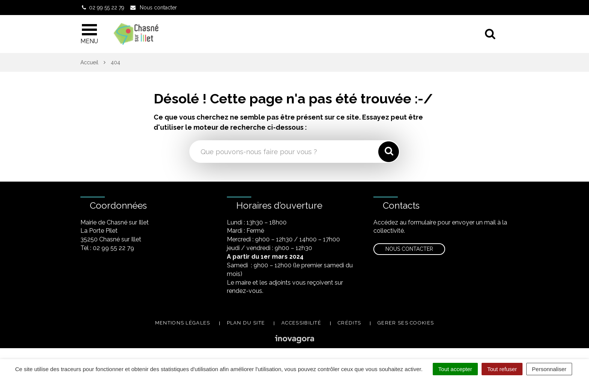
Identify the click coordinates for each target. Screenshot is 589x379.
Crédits (349, 323)
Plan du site (246, 323)
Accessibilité (301, 323)
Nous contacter (409, 249)
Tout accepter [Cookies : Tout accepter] (455, 369)
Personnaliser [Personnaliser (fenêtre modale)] (549, 369)
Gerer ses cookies (406, 323)
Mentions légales (182, 323)
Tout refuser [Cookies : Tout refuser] (502, 369)
